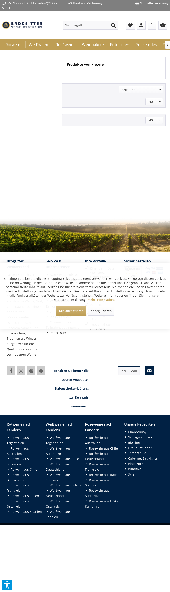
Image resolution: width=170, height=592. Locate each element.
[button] (7, 585)
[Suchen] (113, 25)
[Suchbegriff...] (90, 25)
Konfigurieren (101, 311)
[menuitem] (90, 25)
